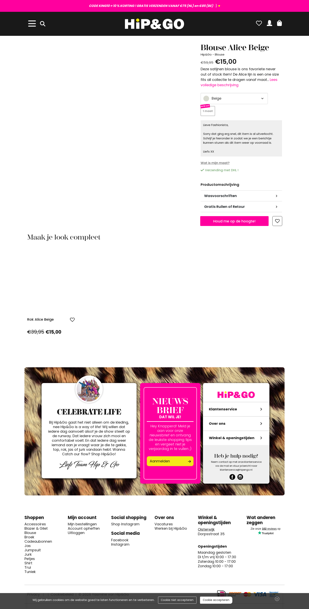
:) (153, 6)
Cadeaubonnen (38, 542)
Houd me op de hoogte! (234, 221)
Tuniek (30, 572)
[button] (279, 23)
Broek (29, 537)
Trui (27, 568)
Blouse (30, 533)
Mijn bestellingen (82, 524)
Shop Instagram (125, 524)
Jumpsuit (32, 550)
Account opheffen (84, 529)
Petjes (29, 559)
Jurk (28, 555)
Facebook (119, 540)
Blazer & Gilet (36, 529)
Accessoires (35, 524)
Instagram (120, 544)
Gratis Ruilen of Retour (224, 206)
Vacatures (163, 524)
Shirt (28, 563)
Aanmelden (160, 461)
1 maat (208, 111)
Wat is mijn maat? (215, 163)
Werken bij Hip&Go (170, 529)
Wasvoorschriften (220, 195)
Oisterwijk (206, 530)
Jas (27, 546)
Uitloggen (76, 533)
